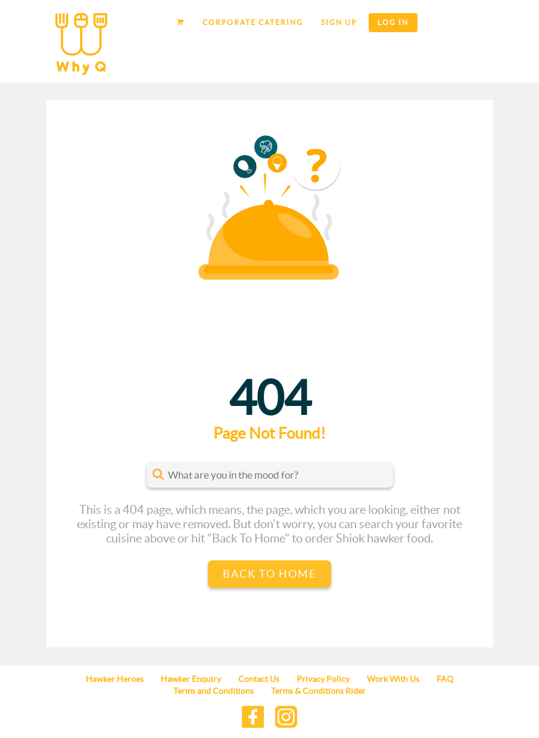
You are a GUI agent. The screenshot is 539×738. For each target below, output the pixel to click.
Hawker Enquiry (191, 679)
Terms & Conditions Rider (318, 691)
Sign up (339, 22)
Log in (393, 22)
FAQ (445, 679)
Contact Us (258, 679)
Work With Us (393, 679)
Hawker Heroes (115, 679)
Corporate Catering (252, 22)
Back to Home (269, 574)
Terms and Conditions (213, 691)
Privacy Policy (323, 679)
